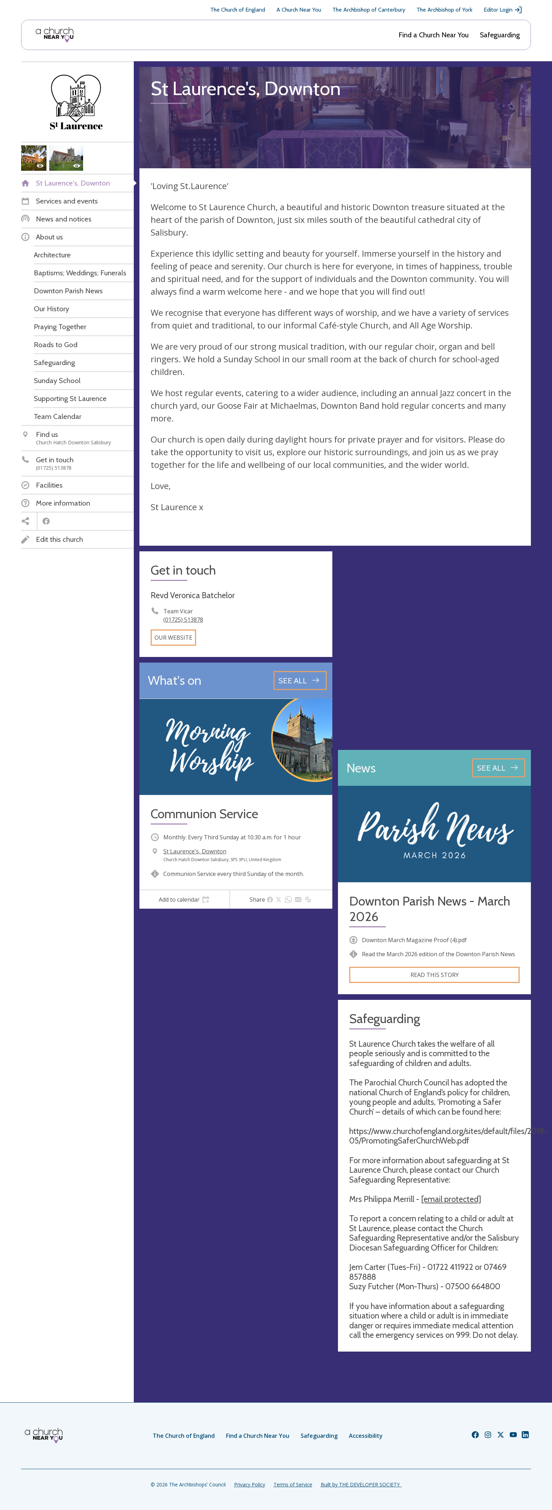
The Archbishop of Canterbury (368, 9)
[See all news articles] (498, 767)
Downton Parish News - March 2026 (429, 909)
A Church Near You (298, 9)
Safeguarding (500, 35)
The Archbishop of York (444, 9)
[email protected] (451, 1199)
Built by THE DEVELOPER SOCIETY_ (361, 1484)
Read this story (434, 975)
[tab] (184, 899)
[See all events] (300, 680)
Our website (173, 637)
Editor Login (503, 10)
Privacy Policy (249, 1484)
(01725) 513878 (183, 620)
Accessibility (366, 1436)
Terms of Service (293, 1484)
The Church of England (237, 9)
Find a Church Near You (434, 35)
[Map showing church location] (434, 647)
